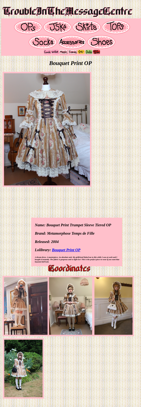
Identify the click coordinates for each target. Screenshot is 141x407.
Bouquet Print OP (66, 250)
